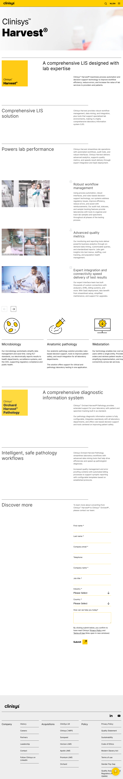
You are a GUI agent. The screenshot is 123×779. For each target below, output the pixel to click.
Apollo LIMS (65, 751)
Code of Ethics (107, 744)
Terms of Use (79, 633)
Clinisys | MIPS (66, 731)
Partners (24, 737)
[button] (106, 3)
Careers (23, 731)
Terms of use (106, 757)
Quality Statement (109, 731)
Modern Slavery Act (109, 751)
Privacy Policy (96, 630)
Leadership (25, 744)
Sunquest (64, 737)
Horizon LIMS (66, 744)
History (23, 724)
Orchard (63, 764)
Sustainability (107, 737)
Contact (23, 751)
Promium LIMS (66, 757)
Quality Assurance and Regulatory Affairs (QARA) (111, 773)
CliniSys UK (65, 724)
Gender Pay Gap (108, 764)
